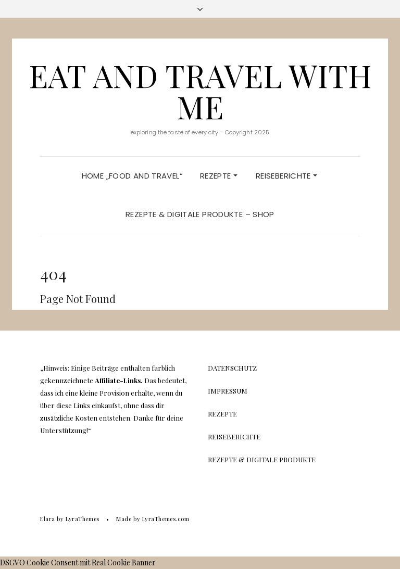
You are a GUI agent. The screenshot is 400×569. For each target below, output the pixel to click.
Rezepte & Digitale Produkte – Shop (200, 214)
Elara (47, 519)
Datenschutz (232, 367)
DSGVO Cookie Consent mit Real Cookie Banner (78, 562)
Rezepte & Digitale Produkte (262, 459)
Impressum (227, 390)
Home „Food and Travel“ (132, 175)
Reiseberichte (286, 175)
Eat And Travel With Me (200, 90)
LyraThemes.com (166, 519)
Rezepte (219, 175)
